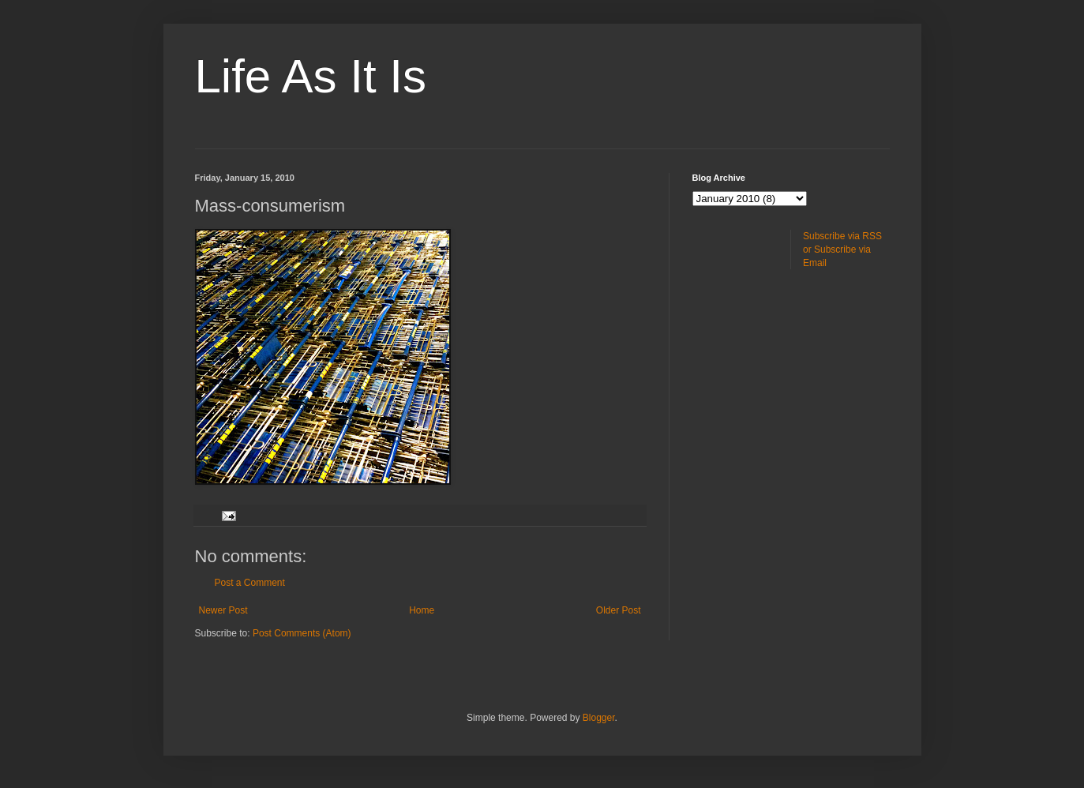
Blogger (599, 717)
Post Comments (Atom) (302, 633)
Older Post (618, 610)
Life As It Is (310, 76)
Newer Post (223, 610)
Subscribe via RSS (842, 236)
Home (421, 610)
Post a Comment (250, 582)
